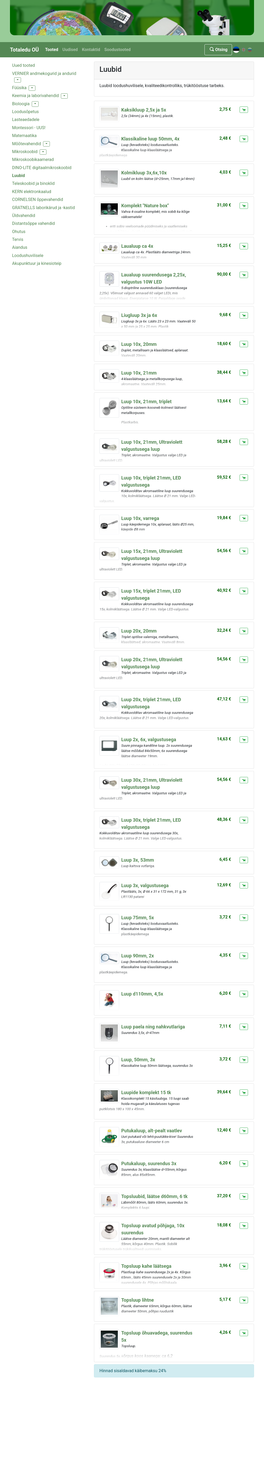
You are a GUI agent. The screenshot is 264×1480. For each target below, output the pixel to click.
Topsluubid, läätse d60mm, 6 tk (154, 1196)
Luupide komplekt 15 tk (146, 1092)
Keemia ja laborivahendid (35, 95)
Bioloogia (21, 103)
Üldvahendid (23, 215)
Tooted (51, 49)
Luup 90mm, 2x (137, 955)
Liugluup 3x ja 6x (139, 315)
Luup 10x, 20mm (139, 344)
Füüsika (19, 87)
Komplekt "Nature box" (145, 205)
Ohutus (18, 231)
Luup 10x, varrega (140, 518)
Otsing (218, 49)
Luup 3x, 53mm (137, 860)
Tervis (17, 239)
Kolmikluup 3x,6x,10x (144, 172)
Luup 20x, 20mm (139, 631)
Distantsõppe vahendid (33, 223)
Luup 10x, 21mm (139, 373)
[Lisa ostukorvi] (244, 110)
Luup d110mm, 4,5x (142, 994)
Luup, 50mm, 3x (138, 1059)
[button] (17, 80)
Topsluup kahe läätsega (146, 1266)
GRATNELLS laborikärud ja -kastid (43, 207)
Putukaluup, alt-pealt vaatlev (151, 1130)
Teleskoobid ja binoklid (33, 183)
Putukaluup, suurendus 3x (148, 1163)
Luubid (18, 175)
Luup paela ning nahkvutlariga (153, 1026)
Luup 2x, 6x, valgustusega (148, 739)
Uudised (70, 49)
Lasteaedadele (25, 119)
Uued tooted (23, 65)
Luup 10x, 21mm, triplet (146, 401)
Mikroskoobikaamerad (33, 159)
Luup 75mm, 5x (137, 917)
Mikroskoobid (25, 151)
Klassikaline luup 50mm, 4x (150, 139)
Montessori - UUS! (28, 127)
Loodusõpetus (25, 111)
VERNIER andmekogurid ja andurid (44, 73)
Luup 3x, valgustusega (145, 885)
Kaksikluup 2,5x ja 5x (143, 110)
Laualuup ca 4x (137, 246)
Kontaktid (91, 49)
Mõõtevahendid (26, 143)
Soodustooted (117, 49)
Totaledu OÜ (24, 50)
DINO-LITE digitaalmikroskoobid (41, 167)
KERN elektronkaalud (31, 191)
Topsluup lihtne (137, 1300)
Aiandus (19, 247)
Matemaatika (24, 135)
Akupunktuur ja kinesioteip (36, 263)
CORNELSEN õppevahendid (37, 199)
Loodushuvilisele (27, 255)
